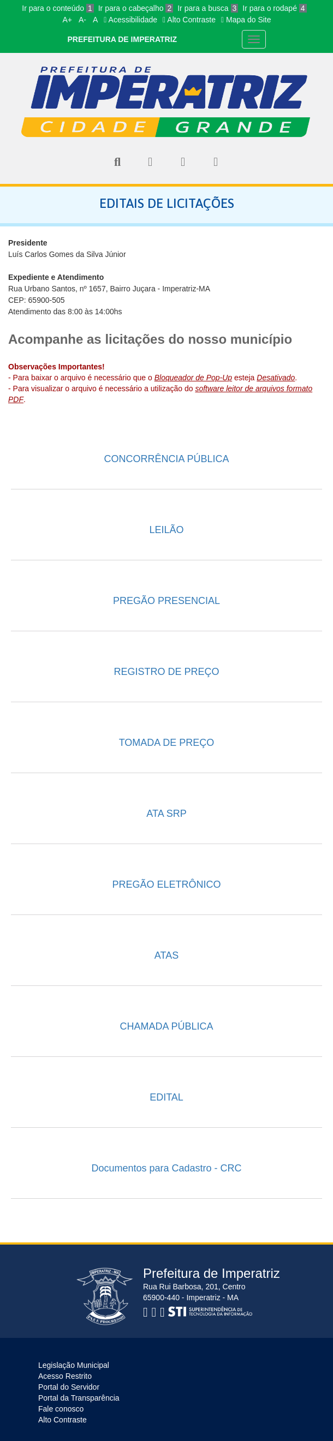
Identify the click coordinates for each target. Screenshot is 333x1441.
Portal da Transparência (79, 1398)
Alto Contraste (189, 19)
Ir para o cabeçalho (136, 8)
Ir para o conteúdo (57, 8)
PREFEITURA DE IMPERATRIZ (122, 39)
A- (82, 19)
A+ (67, 19)
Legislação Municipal (73, 1365)
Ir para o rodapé (274, 8)
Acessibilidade (130, 19)
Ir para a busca (207, 8)
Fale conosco (61, 1408)
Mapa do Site (246, 19)
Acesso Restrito (65, 1376)
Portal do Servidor (68, 1387)
